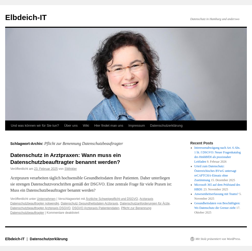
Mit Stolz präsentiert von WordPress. (218, 239)
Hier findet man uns (108, 125)
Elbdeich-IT (26, 17)
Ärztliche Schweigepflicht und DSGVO (112, 199)
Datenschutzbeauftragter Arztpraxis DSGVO (40, 208)
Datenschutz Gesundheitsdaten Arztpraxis (89, 203)
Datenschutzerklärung (166, 125)
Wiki (86, 125)
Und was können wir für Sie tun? (35, 125)
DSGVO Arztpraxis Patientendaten (95, 208)
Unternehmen (46, 199)
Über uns (71, 125)
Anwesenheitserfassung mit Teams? (216, 194)
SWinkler (71, 169)
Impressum (136, 125)
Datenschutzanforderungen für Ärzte (144, 203)
